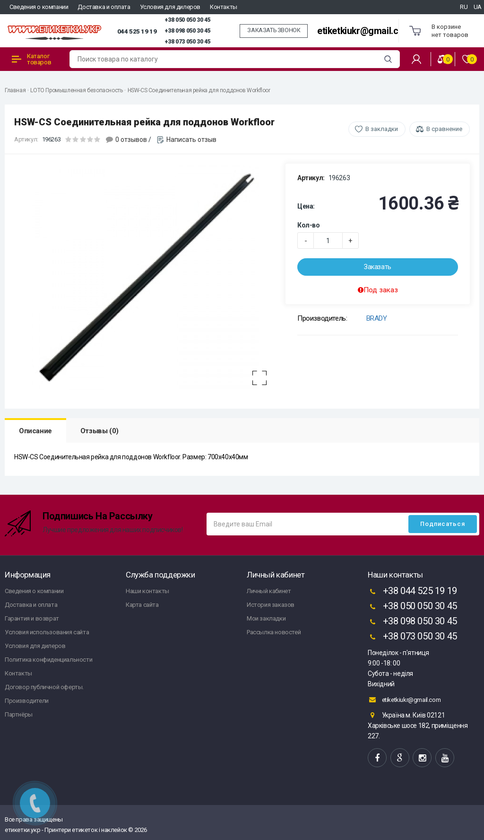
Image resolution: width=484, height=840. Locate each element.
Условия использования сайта (47, 632)
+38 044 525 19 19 (412, 591)
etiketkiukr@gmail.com (364, 31)
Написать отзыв (191, 139)
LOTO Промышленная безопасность (76, 90)
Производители (27, 700)
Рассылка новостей (274, 632)
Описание (35, 431)
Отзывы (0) (99, 431)
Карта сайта (142, 604)
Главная (15, 90)
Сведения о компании (38, 6)
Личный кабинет (269, 591)
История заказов (270, 604)
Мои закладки (266, 618)
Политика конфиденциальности (48, 659)
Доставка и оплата (104, 6)
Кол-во (308, 225)
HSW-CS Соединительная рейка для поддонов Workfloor (199, 90)
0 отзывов (131, 139)
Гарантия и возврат (32, 618)
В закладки (381, 128)
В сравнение (444, 128)
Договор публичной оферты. (44, 687)
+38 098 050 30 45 (187, 30)
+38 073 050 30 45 (187, 41)
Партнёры (19, 714)
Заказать (377, 267)
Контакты (223, 6)
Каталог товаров (31, 59)
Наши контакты (147, 591)
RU (463, 6)
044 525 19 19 (137, 31)
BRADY (376, 318)
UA (478, 6)
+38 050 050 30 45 (187, 20)
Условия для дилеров (170, 6)
